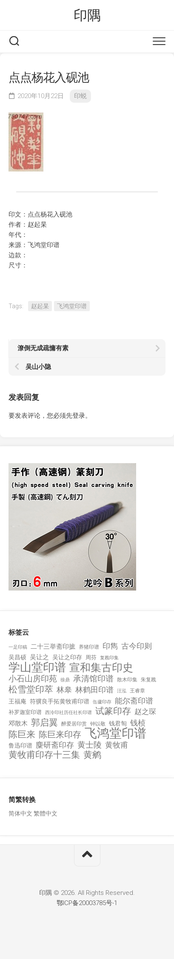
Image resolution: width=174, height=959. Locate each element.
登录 (78, 415)
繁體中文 (45, 813)
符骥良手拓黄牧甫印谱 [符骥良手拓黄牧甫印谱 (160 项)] (59, 701)
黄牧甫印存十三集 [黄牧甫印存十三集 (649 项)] (44, 755)
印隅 (87, 15)
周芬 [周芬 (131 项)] (91, 657)
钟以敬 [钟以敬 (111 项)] (98, 724)
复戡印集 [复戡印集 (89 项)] (109, 658)
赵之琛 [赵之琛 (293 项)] (145, 711)
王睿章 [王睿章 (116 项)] (137, 691)
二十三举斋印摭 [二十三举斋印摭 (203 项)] (53, 646)
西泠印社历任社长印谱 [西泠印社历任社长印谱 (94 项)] (68, 712)
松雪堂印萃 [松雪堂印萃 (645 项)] (31, 690)
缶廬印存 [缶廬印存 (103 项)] (102, 702)
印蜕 (80, 96)
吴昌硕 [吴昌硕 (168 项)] (17, 657)
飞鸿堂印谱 (72, 306)
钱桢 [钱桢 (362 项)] (137, 722)
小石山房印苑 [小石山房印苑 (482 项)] (33, 678)
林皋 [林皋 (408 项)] (64, 689)
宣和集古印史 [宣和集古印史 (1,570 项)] (101, 667)
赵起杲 (40, 306)
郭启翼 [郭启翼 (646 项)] (44, 723)
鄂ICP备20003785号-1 (87, 903)
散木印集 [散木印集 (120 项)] (127, 680)
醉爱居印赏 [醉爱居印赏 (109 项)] (74, 724)
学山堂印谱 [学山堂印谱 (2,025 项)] (37, 667)
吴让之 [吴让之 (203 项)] (39, 657)
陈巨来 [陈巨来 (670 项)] (22, 735)
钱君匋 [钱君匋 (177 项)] (118, 723)
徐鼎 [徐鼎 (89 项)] (65, 680)
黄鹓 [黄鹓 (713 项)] (92, 755)
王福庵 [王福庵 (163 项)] (17, 701)
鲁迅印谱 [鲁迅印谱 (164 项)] (20, 745)
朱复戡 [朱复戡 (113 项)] (148, 680)
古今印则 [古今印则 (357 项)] (136, 646)
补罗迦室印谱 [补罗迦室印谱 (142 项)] (25, 712)
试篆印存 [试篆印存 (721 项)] (113, 711)
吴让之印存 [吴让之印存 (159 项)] (67, 657)
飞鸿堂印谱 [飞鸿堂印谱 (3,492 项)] (115, 733)
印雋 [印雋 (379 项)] (110, 645)
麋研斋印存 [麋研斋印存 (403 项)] (55, 744)
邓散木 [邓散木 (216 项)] (18, 723)
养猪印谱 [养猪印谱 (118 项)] (89, 647)
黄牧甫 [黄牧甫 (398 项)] (116, 744)
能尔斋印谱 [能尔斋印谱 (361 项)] (134, 700)
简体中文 (20, 813)
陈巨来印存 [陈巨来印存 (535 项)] (60, 735)
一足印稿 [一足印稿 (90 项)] (18, 647)
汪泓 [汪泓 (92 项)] (121, 691)
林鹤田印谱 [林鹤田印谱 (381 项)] (94, 689)
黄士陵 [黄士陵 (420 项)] (89, 745)
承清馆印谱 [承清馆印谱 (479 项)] (93, 678)
